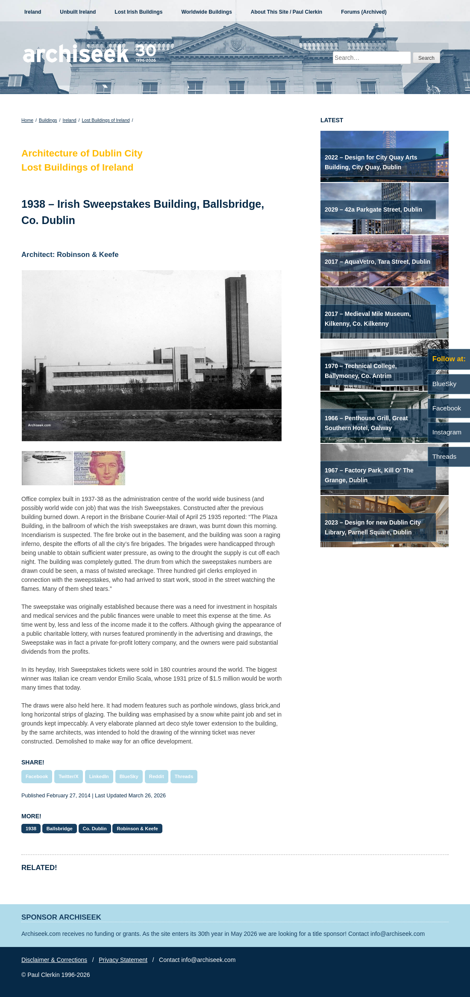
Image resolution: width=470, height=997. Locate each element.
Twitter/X (68, 776)
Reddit (156, 776)
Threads (184, 776)
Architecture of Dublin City (82, 153)
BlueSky (129, 776)
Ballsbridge (60, 828)
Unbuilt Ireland (78, 12)
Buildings (48, 120)
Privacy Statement (123, 959)
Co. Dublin (95, 828)
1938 (31, 828)
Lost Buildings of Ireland (106, 120)
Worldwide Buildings (206, 12)
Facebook (37, 776)
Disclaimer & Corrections (54, 959)
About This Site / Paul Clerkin (286, 12)
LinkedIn (99, 776)
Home (27, 120)
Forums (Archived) (364, 12)
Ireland (32, 12)
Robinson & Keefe (137, 828)
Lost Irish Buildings (138, 12)
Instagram (446, 432)
